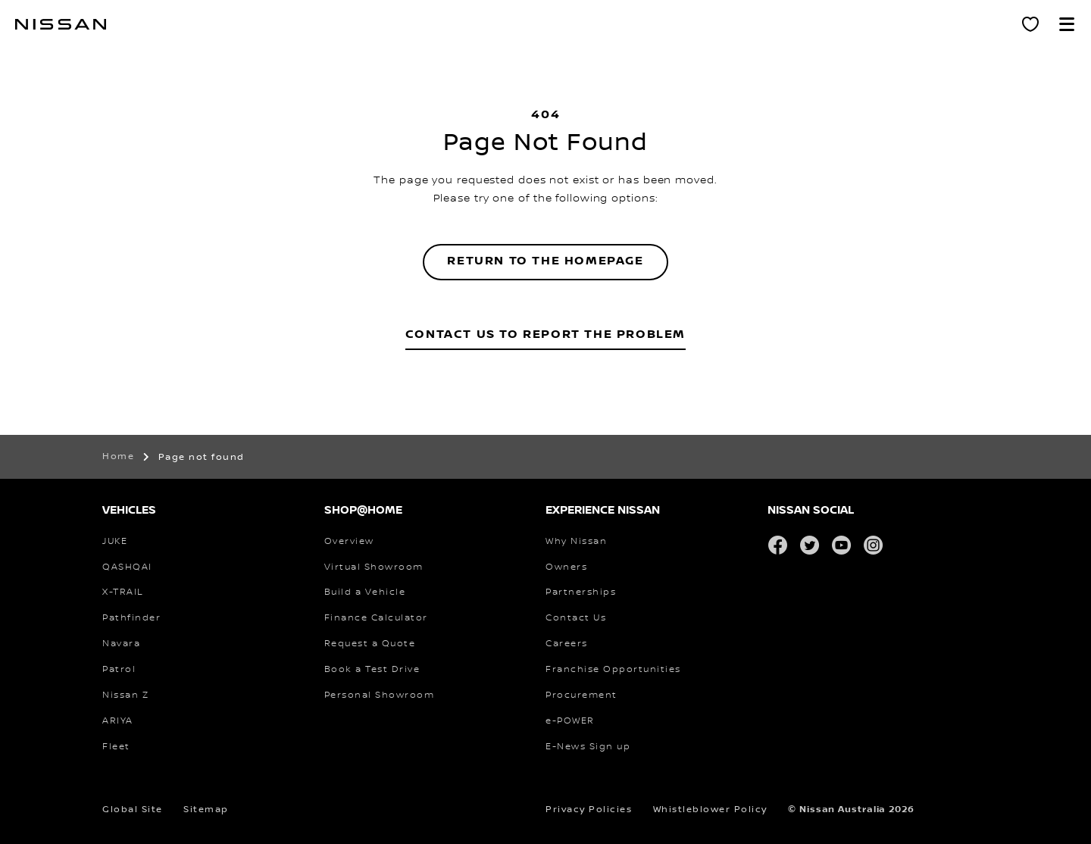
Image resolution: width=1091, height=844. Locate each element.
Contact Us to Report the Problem (545, 334)
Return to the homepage (545, 261)
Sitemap (206, 809)
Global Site (132, 809)
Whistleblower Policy (710, 809)
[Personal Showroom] (1030, 24)
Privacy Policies (589, 809)
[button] (1067, 24)
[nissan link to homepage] (60, 24)
